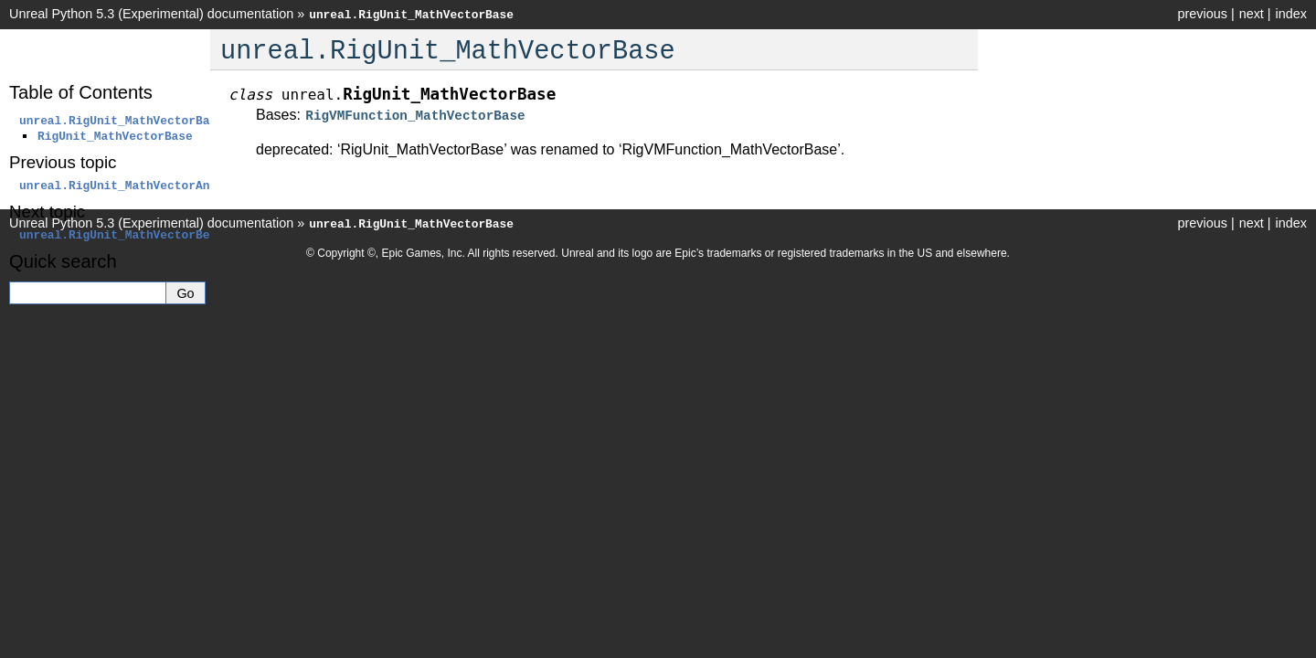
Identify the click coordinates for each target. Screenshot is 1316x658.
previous (1201, 13)
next (1251, 13)
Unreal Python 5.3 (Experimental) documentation (151, 13)
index (1291, 13)
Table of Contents (81, 92)
